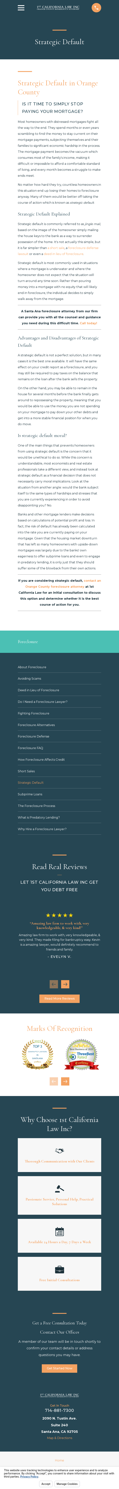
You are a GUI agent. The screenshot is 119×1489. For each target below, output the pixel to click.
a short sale (56, 248)
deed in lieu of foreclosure (63, 254)
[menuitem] (59, 667)
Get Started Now (59, 1368)
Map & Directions (59, 1438)
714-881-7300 (59, 1410)
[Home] (59, 1395)
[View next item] (65, 984)
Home (59, 1460)
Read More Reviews (59, 998)
